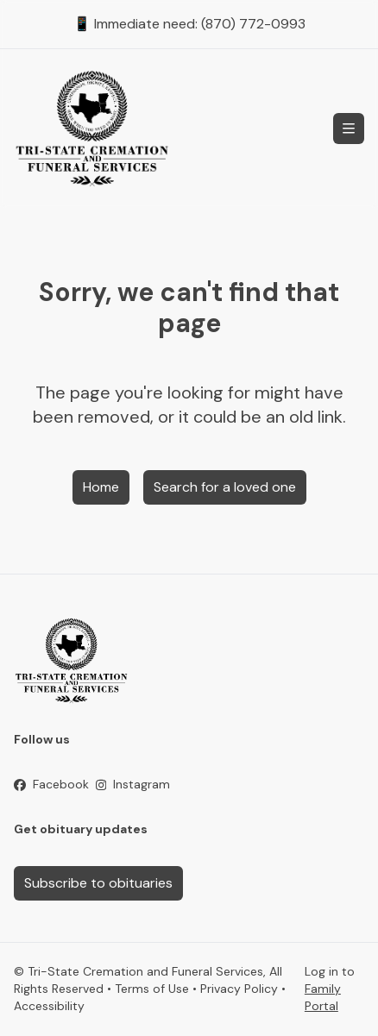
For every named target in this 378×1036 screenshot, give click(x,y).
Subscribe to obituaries (98, 883)
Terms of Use (152, 988)
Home (101, 487)
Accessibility (49, 1006)
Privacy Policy (239, 988)
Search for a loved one (225, 487)
